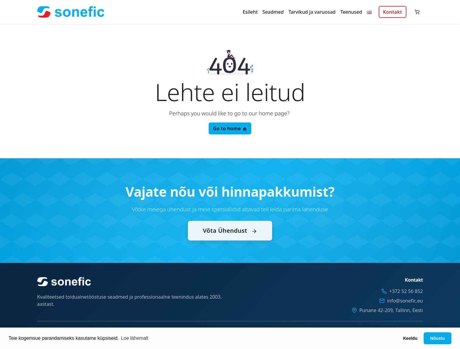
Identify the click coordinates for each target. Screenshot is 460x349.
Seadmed (273, 12)
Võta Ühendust (230, 237)
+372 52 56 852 (406, 291)
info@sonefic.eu (405, 300)
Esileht (250, 12)
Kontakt (392, 12)
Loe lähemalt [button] (134, 338)
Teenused (351, 12)
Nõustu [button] (437, 338)
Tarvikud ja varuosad (312, 12)
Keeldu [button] (410, 338)
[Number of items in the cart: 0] (417, 12)
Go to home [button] (230, 128)
